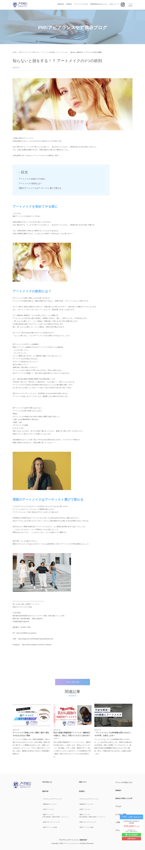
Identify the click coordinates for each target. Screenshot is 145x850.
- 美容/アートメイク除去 (49, 827)
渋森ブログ (83, 782)
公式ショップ (114, 4)
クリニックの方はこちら (123, 782)
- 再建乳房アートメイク (49, 804)
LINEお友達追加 (131, 835)
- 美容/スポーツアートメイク (51, 822)
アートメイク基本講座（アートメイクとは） (54, 52)
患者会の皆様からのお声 (123, 798)
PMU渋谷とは (47, 782)
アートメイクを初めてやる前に (32, 179)
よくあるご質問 (120, 814)
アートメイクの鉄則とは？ (30, 183)
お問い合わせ (131, 838)
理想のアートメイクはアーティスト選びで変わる (40, 188)
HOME (15, 52)
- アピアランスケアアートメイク (52, 799)
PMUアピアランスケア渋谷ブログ (29, 52)
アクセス (118, 806)
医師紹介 (118, 790)
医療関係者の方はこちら (98, 4)
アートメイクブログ (81, 4)
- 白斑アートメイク (48, 809)
